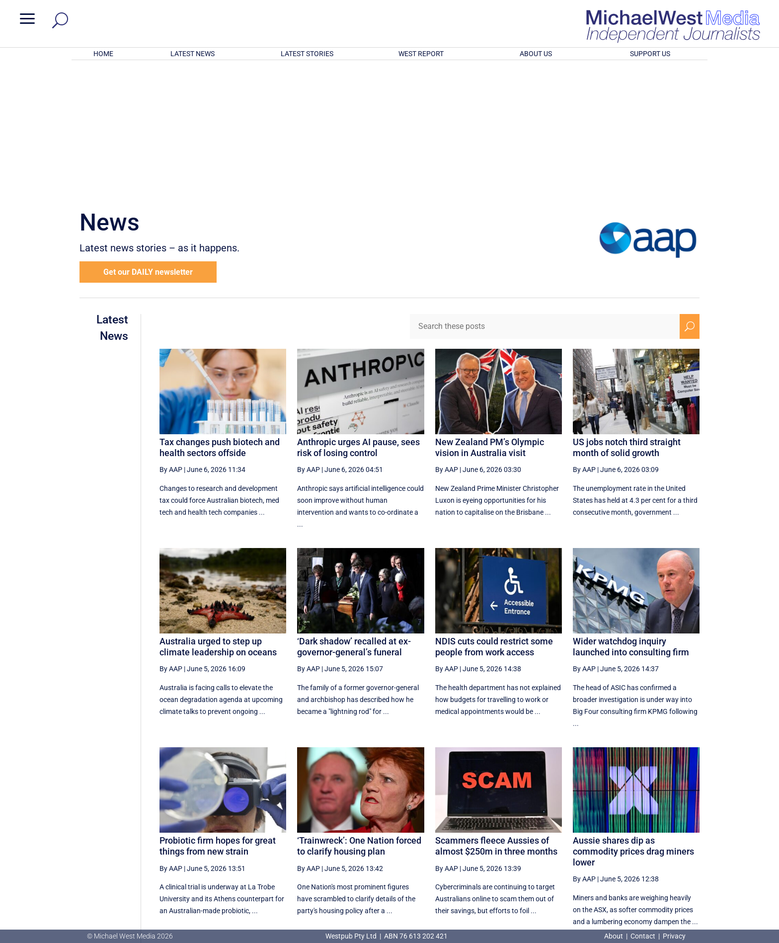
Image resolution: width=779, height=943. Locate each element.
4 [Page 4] (645, 835)
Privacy (674, 936)
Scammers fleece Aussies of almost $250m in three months (496, 715)
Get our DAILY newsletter (148, 142)
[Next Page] (666, 835)
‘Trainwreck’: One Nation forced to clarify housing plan (359, 715)
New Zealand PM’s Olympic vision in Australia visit (489, 317)
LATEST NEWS (192, 54)
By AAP (170, 339)
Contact (642, 936)
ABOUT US (536, 54)
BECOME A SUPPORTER (726, 873)
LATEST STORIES (307, 54)
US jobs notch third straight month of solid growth (627, 317)
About (614, 936)
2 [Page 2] (603, 835)
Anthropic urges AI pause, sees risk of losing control (358, 317)
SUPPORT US (650, 54)
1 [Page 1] (582, 835)
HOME (103, 54)
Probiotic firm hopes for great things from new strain (217, 715)
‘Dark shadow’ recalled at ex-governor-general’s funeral (354, 516)
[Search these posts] (545, 196)
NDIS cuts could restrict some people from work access (494, 516)
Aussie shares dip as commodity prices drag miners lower (633, 721)
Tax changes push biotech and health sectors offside (219, 317)
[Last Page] (689, 835)
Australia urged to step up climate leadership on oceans (218, 516)
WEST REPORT (421, 54)
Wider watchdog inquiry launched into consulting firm (631, 516)
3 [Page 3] (624, 835)
